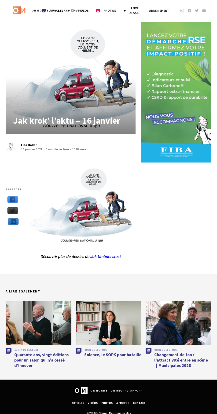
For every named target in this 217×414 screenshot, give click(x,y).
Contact (139, 403)
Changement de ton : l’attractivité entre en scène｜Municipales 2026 (181, 362)
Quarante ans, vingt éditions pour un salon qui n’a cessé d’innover (41, 362)
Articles (78, 403)
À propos (122, 403)
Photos (107, 403)
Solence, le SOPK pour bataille (112, 356)
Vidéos (93, 403)
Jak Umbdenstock (105, 256)
